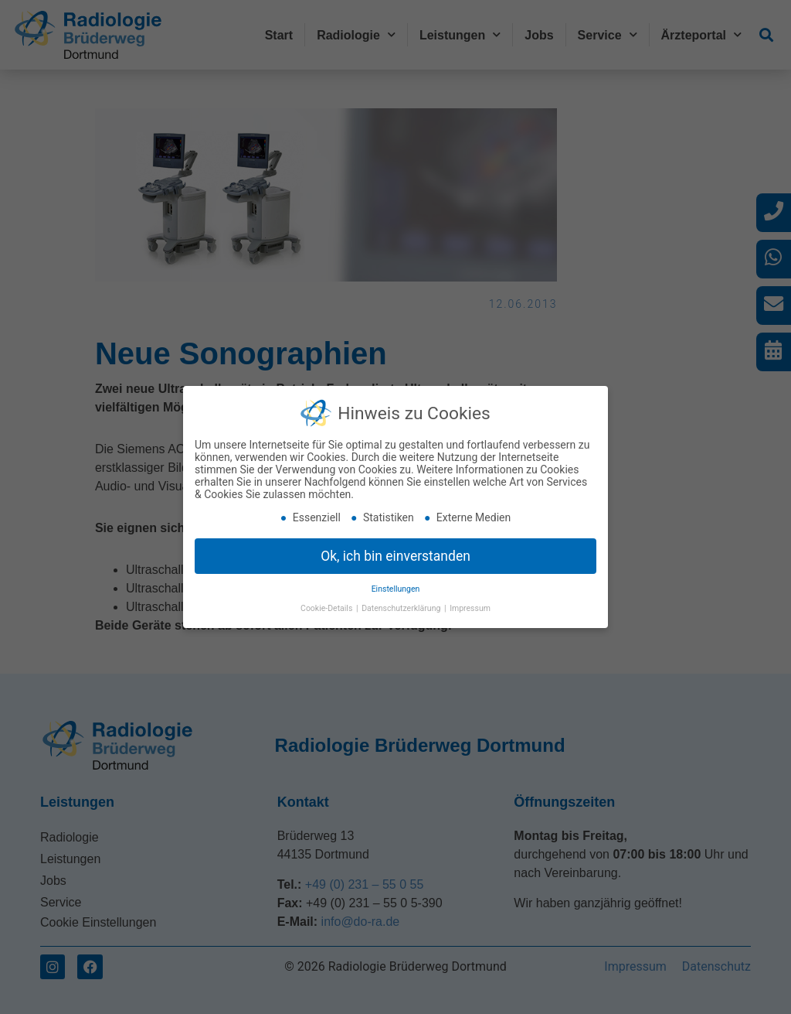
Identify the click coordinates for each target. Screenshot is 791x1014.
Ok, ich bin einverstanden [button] (395, 556)
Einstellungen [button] (396, 589)
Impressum (470, 608)
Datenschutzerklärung (402, 608)
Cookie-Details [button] (327, 608)
